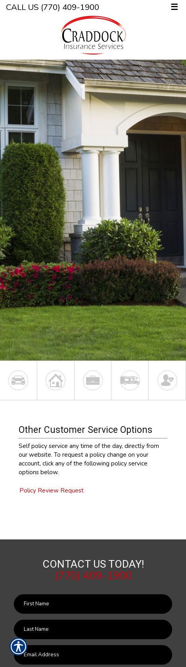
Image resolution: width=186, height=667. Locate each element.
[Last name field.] (93, 629)
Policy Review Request (51, 490)
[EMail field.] (93, 655)
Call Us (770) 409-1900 (52, 7)
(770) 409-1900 (93, 575)
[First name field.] (93, 604)
